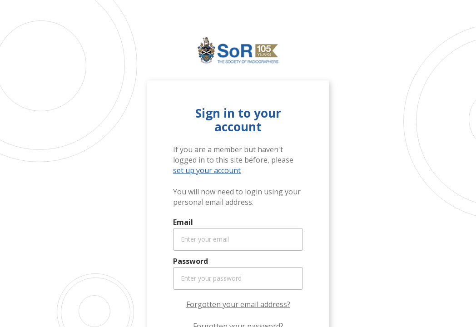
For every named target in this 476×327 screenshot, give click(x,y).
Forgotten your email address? (238, 304)
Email (183, 222)
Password (190, 261)
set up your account (207, 170)
